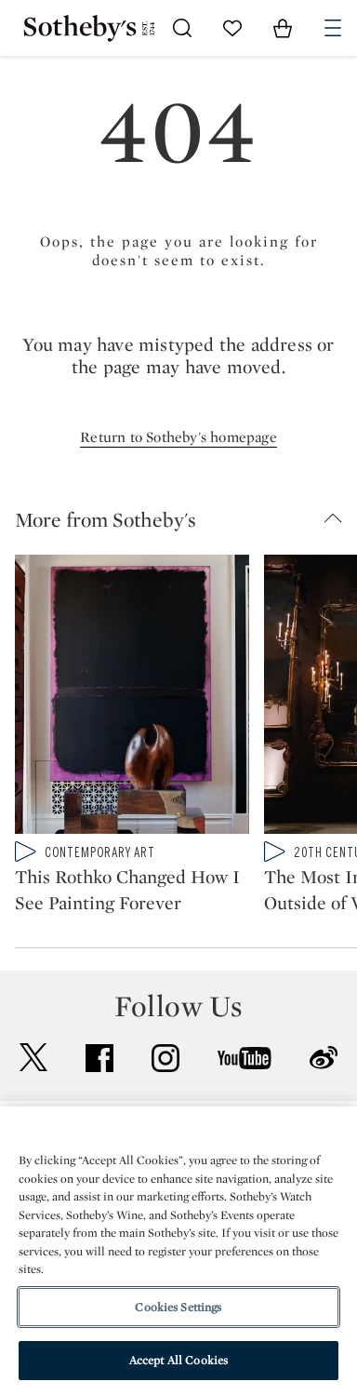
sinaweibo (323, 1057)
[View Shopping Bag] (282, 28)
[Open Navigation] (333, 28)
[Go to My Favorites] (232, 28)
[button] (186, 519)
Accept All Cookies (178, 1360)
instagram (165, 1058)
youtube (244, 1058)
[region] (178, 1251)
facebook (99, 1058)
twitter (33, 1057)
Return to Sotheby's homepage (178, 437)
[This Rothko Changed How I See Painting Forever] (132, 698)
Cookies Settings (178, 1307)
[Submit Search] (182, 28)
